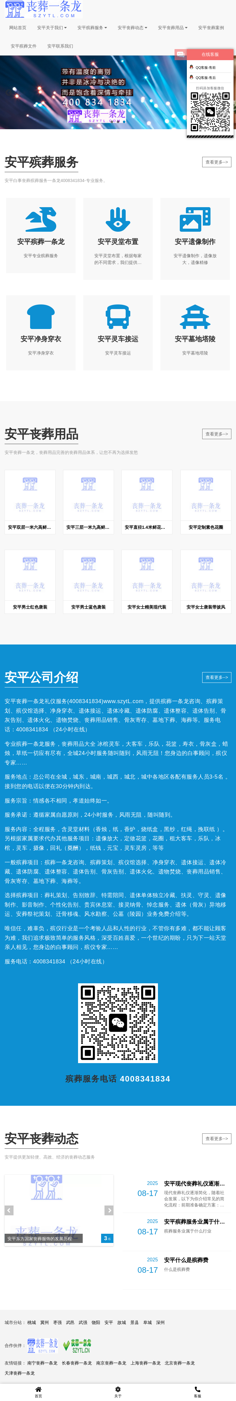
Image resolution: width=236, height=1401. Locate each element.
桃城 (31, 1322)
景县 (134, 1322)
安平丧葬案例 (211, 27)
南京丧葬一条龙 (111, 1362)
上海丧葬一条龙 (146, 1362)
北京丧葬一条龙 (180, 1362)
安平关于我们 (52, 27)
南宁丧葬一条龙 (42, 1362)
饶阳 (96, 1322)
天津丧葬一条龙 (20, 1373)
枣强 (57, 1322)
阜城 (147, 1322)
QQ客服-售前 (202, 67)
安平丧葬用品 (172, 27)
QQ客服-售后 (202, 77)
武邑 (70, 1322)
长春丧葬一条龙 (77, 1362)
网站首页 (17, 27)
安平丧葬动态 (132, 27)
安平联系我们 (60, 46)
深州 (160, 1322)
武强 (83, 1322)
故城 (121, 1322)
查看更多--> (217, 162)
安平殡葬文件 (24, 46)
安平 (108, 1322)
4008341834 (85, 701)
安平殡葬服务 (92, 27)
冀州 (44, 1322)
